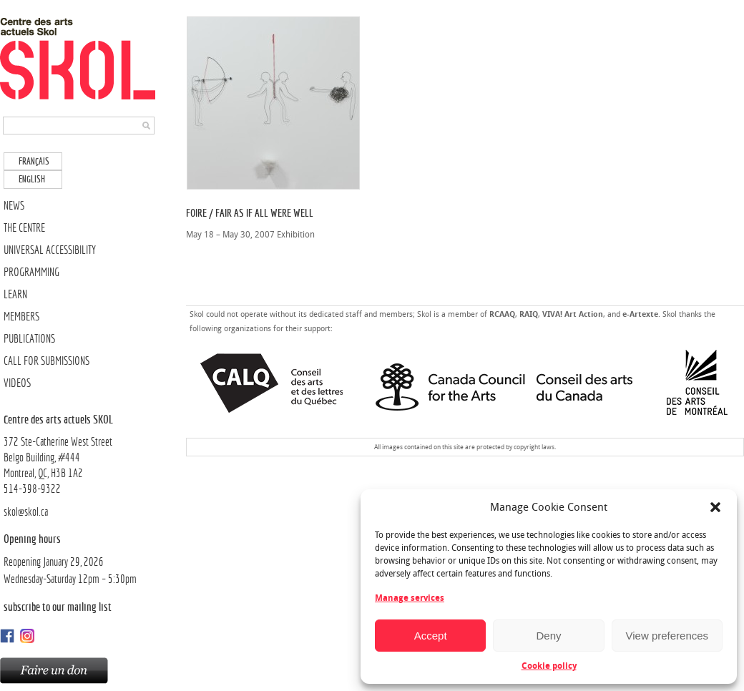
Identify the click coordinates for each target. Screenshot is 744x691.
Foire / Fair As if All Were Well (249, 213)
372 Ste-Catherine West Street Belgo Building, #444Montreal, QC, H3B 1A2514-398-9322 (80, 453)
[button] (715, 507)
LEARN (15, 294)
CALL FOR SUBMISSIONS (46, 361)
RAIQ (528, 314)
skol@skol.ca (26, 512)
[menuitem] (33, 161)
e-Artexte (640, 314)
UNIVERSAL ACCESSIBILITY (50, 250)
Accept (430, 635)
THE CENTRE (24, 228)
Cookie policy (549, 666)
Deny (548, 635)
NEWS (14, 205)
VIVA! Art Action (572, 314)
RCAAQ (502, 314)
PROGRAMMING (31, 272)
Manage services (409, 598)
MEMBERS (21, 316)
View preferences (667, 635)
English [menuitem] (32, 179)
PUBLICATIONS (29, 339)
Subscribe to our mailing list (58, 606)
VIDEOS (17, 383)
